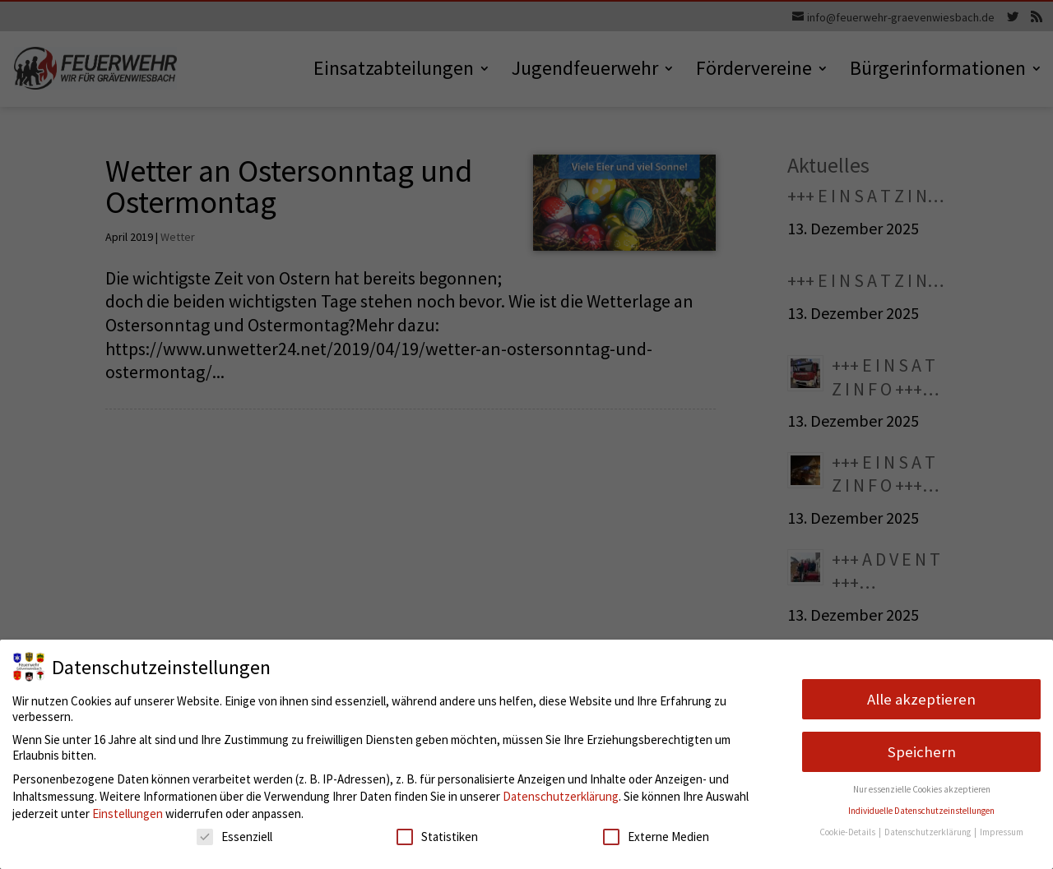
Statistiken (437, 836)
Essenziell (234, 836)
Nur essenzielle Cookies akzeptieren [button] (921, 789)
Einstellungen (127, 813)
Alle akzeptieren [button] (921, 699)
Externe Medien (656, 836)
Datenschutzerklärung (561, 796)
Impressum (1001, 832)
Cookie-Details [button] (848, 832)
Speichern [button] (922, 751)
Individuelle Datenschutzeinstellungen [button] (921, 810)
